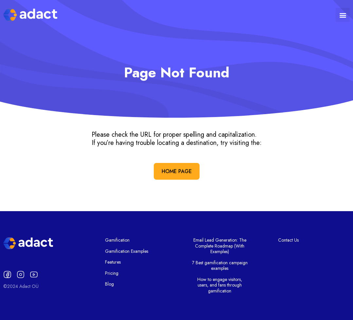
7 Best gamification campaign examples (220, 265)
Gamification (117, 240)
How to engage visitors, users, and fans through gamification (219, 285)
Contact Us (288, 240)
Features (113, 262)
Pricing (111, 273)
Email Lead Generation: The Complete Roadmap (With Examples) (219, 246)
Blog (109, 284)
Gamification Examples (126, 251)
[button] (343, 15)
